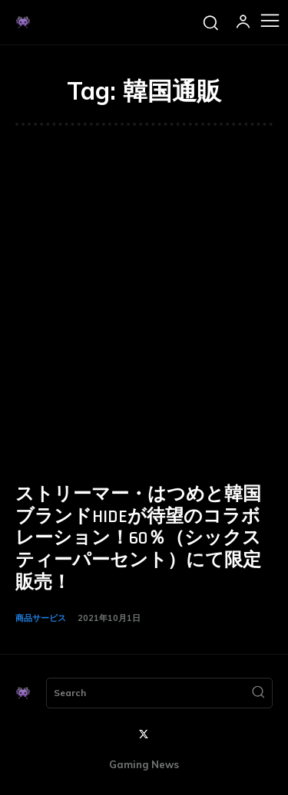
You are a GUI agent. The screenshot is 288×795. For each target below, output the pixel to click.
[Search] (258, 693)
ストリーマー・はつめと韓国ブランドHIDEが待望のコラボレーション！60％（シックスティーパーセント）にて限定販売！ (138, 538)
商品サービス (40, 618)
